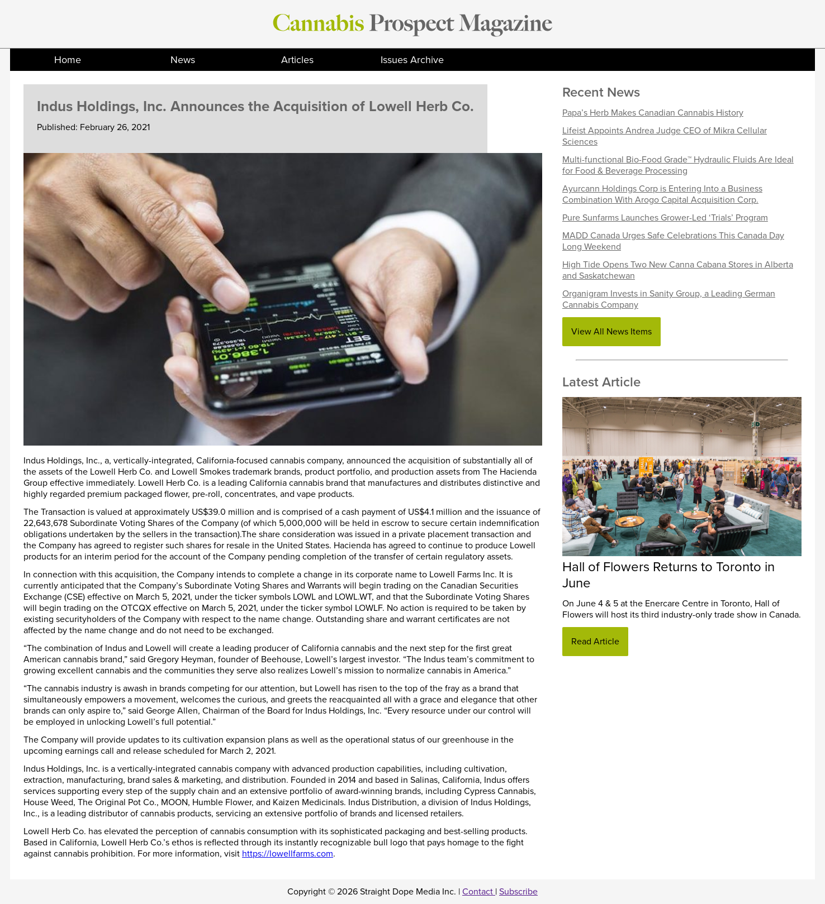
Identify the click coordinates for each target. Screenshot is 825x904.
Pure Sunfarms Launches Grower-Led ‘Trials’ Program (665, 217)
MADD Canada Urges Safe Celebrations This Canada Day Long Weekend (673, 241)
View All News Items (611, 331)
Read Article (595, 641)
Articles (297, 60)
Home (67, 60)
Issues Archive (412, 60)
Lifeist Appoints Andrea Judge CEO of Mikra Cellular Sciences (664, 136)
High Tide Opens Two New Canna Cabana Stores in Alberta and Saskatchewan (677, 270)
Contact (478, 891)
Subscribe (518, 891)
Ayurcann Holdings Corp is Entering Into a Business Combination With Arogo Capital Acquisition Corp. (662, 194)
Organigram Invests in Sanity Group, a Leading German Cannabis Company (668, 299)
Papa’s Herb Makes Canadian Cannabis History (652, 112)
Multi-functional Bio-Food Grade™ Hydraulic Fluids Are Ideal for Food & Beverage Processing (678, 165)
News (182, 60)
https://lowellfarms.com (287, 853)
